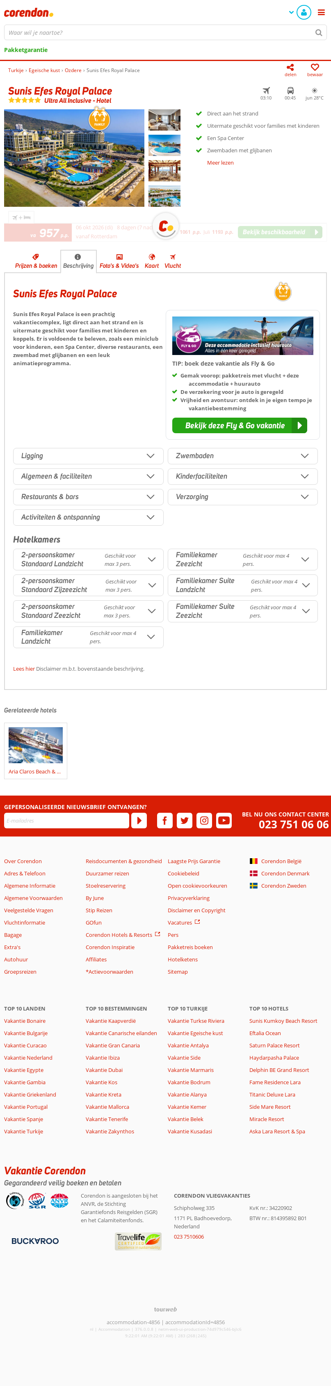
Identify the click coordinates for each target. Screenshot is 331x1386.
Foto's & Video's (119, 265)
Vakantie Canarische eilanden (121, 1033)
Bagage (13, 934)
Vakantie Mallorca (107, 1106)
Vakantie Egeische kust (195, 1033)
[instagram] (204, 821)
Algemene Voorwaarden (33, 898)
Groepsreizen (20, 971)
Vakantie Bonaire (25, 1020)
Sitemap (178, 971)
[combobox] (165, 32)
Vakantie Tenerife (107, 1119)
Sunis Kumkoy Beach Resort (283, 1020)
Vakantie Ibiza (103, 1057)
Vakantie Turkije (23, 1131)
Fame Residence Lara (275, 1082)
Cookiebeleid (183, 873)
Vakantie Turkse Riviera (196, 1020)
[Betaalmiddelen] (34, 1240)
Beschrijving (78, 265)
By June (95, 898)
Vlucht (172, 265)
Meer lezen (220, 162)
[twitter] (184, 821)
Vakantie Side (184, 1057)
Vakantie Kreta (103, 1094)
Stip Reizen (99, 910)
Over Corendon (23, 861)
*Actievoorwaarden (109, 971)
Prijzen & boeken (36, 265)
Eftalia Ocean (265, 1033)
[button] (239, 425)
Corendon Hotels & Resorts (119, 934)
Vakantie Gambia (25, 1082)
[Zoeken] (319, 32)
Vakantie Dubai (104, 1070)
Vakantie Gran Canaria (113, 1045)
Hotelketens (183, 959)
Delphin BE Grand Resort (279, 1070)
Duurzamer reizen (107, 873)
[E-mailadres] (66, 820)
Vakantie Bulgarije (26, 1033)
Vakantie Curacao (25, 1045)
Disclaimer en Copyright (197, 910)
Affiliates (96, 959)
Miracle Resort (266, 1119)
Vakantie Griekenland (30, 1094)
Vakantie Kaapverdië (111, 1020)
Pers (173, 934)
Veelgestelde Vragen (28, 910)
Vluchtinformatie (24, 922)
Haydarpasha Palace (274, 1057)
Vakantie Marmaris (191, 1070)
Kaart (152, 265)
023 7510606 (189, 1236)
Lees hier (24, 668)
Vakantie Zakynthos (110, 1131)
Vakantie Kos (101, 1082)
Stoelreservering (106, 885)
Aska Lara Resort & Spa (277, 1131)
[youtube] (224, 821)
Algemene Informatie (29, 885)
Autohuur (16, 959)
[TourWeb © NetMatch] (165, 1309)
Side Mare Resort (270, 1106)
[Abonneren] (139, 820)
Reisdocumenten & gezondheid (124, 861)
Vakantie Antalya (188, 1045)
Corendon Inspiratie (110, 947)
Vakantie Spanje (23, 1119)
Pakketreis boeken (190, 947)
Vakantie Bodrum (189, 1082)
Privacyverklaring (189, 898)
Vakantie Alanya (187, 1094)
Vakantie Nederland (28, 1057)
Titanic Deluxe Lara (272, 1094)
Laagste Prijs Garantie (194, 861)
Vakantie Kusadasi (190, 1131)
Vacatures (180, 922)
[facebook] (165, 821)
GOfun (94, 922)
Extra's (12, 947)
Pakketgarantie (26, 50)
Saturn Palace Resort (274, 1045)
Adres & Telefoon (25, 873)
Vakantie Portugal (26, 1106)
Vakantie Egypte (23, 1070)
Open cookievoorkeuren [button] (197, 885)
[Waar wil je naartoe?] (165, 32)
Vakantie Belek (185, 1119)
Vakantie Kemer (187, 1106)
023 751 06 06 (294, 824)
